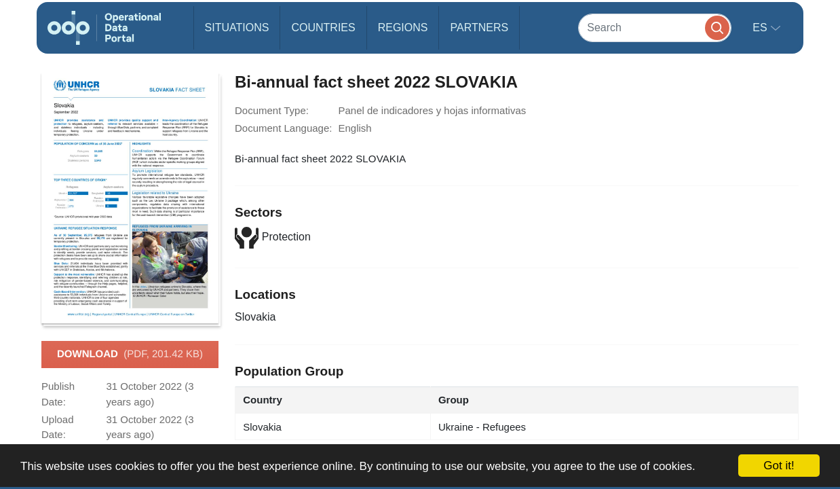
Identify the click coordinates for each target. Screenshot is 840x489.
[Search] (654, 27)
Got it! (778, 465)
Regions (403, 27)
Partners (479, 27)
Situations (237, 27)
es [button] (761, 27)
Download (130, 354)
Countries (323, 27)
